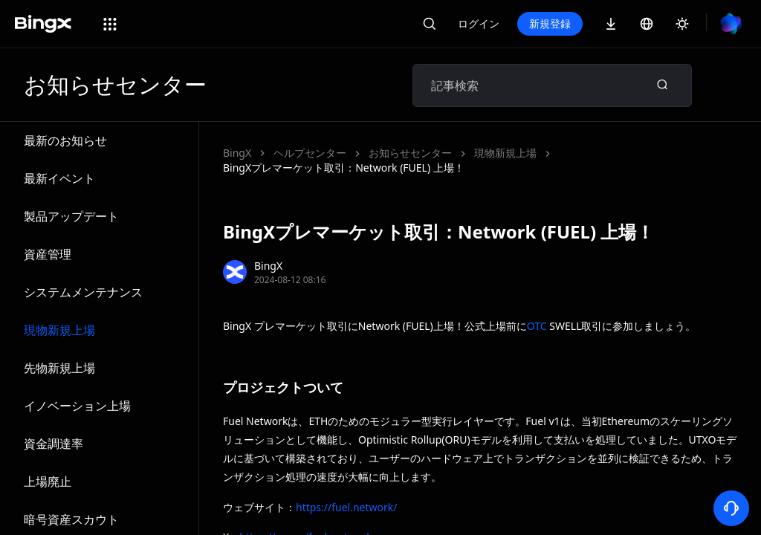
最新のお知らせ (65, 140)
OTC (537, 326)
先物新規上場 (59, 368)
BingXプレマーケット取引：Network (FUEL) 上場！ (343, 167)
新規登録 (550, 23)
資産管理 (47, 254)
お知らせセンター (410, 153)
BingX (237, 153)
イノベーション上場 (77, 406)
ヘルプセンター (309, 153)
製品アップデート (71, 216)
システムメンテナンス (83, 292)
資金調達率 (53, 444)
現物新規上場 (59, 330)
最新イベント (59, 178)
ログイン (478, 23)
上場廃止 (47, 481)
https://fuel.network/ (347, 507)
